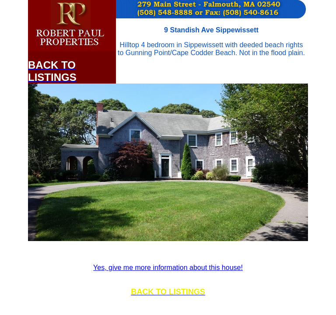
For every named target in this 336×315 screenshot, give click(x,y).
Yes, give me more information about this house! (168, 267)
